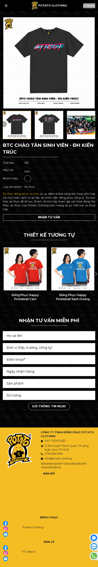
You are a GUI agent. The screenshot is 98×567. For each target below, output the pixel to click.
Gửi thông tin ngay (49, 406)
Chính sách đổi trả (51, 466)
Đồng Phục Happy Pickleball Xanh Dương (73, 297)
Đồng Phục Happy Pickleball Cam (25, 297)
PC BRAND (89, 6)
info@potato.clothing (58, 458)
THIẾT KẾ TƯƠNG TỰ (49, 235)
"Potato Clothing (32, 527)
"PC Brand (28, 551)
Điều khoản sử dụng (52, 463)
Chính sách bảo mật (75, 463)
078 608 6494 (54, 453)
